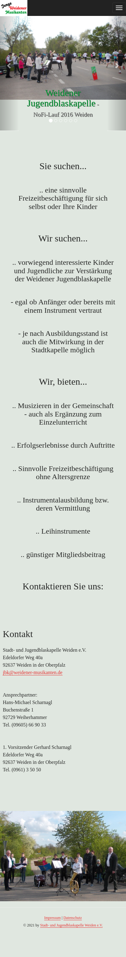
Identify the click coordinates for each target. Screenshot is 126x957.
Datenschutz (72, 918)
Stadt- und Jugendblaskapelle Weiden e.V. (71, 925)
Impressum (52, 918)
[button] (9, 65)
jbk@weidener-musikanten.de (33, 672)
